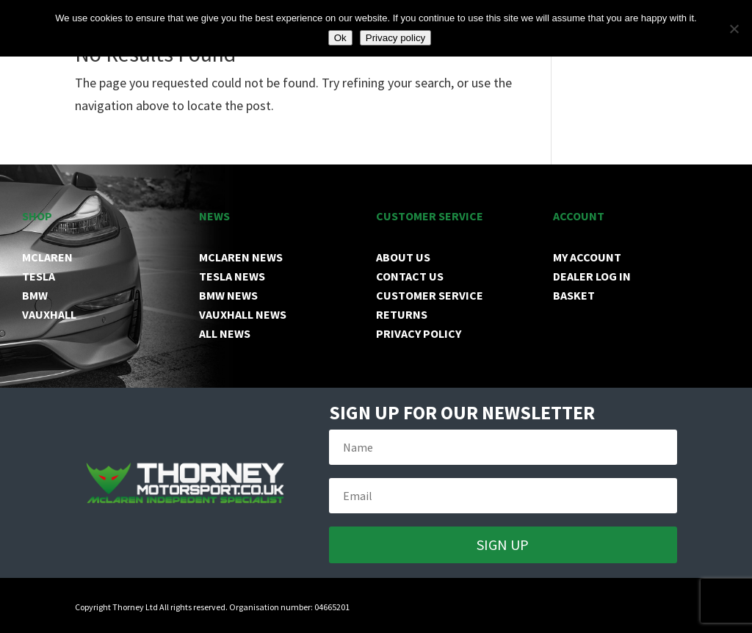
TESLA (38, 276)
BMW (35, 295)
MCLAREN (47, 257)
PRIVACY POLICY (418, 333)
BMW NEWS (228, 295)
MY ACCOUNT (587, 257)
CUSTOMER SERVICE (429, 295)
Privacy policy (395, 37)
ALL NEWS (224, 333)
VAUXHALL (49, 314)
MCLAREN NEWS (241, 257)
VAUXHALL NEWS (242, 314)
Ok (340, 37)
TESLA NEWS (232, 276)
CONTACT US (410, 276)
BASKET (574, 295)
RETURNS (401, 314)
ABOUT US (403, 257)
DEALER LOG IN (592, 276)
